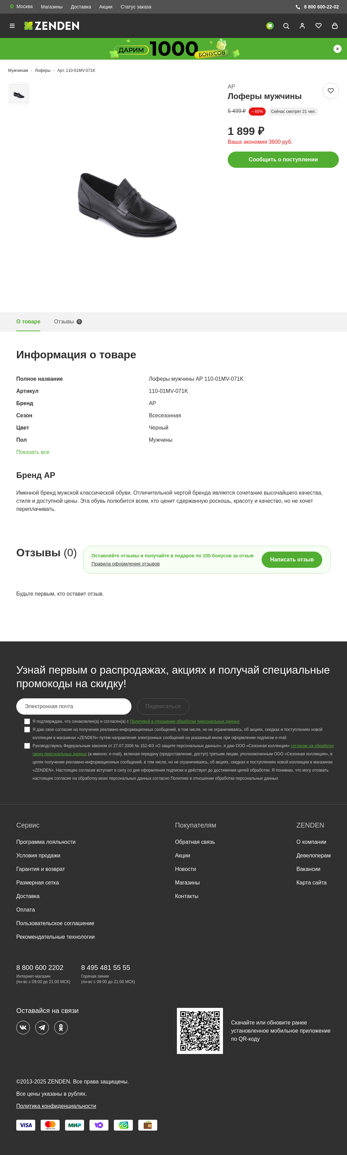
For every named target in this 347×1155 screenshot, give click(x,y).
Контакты (186, 896)
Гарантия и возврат (40, 869)
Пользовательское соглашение (55, 923)
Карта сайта (312, 882)
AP (231, 86)
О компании (311, 842)
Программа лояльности (46, 842)
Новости (185, 869)
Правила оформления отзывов (125, 563)
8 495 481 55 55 (105, 967)
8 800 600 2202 (39, 967)
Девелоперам (314, 855)
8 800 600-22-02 (317, 7)
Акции (106, 6)
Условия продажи (38, 855)
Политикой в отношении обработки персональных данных (185, 721)
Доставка (81, 6)
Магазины (52, 6)
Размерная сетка (37, 882)
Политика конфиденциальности (56, 1106)
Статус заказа (136, 6)
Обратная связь (195, 842)
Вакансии (309, 869)
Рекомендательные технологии (55, 937)
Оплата (25, 910)
